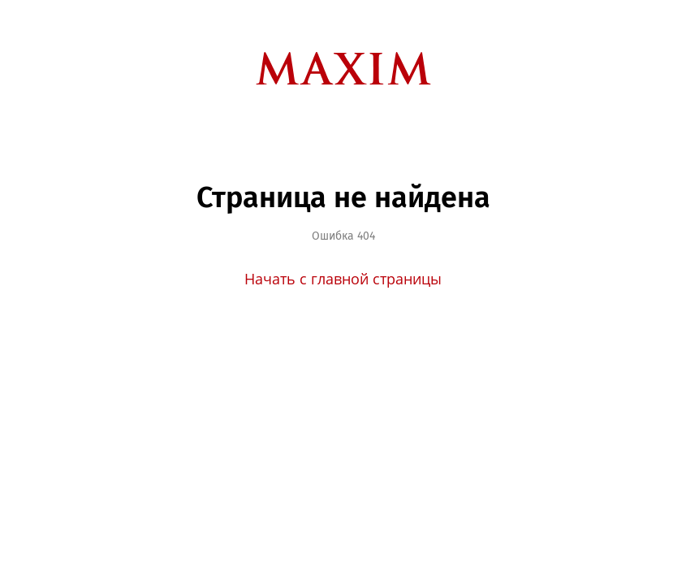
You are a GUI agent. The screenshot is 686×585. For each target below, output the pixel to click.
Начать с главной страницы (343, 278)
